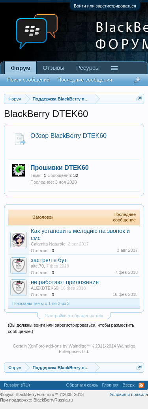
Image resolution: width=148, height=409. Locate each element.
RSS (141, 385)
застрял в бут (49, 260)
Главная (110, 385)
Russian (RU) (17, 385)
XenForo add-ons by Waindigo (57, 346)
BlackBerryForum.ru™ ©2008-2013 (50, 394)
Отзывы (53, 67)
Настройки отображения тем (74, 315)
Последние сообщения (85, 80)
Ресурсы (87, 67)
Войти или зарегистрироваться (105, 6)
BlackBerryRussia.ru (53, 400)
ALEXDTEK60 (44, 288)
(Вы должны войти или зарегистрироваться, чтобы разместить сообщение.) (71, 328)
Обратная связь (82, 385)
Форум (20, 68)
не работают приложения (65, 282)
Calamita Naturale (48, 244)
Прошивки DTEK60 (59, 167)
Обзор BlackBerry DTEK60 (68, 135)
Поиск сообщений (28, 80)
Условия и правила (129, 394)
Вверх (128, 385)
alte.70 (37, 266)
